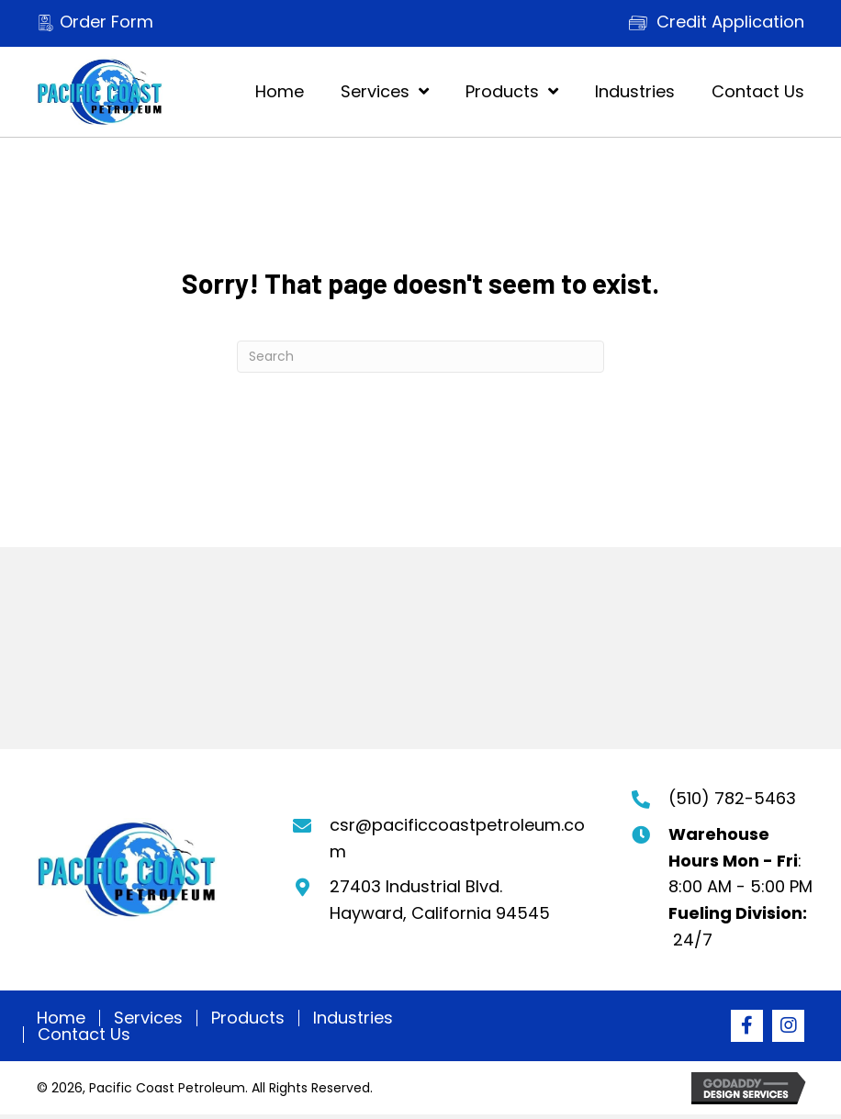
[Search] (420, 357)
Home (61, 1018)
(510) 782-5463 (732, 798)
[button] (747, 1026)
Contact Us (84, 1034)
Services (148, 1018)
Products (248, 1018)
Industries (353, 1018)
